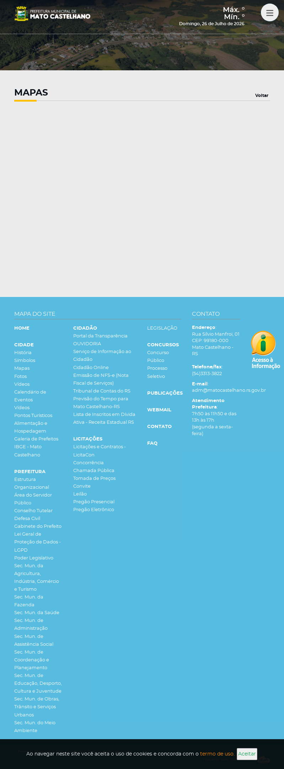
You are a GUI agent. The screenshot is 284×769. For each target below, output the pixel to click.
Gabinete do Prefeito (37, 526)
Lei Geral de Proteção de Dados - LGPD (37, 542)
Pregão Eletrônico (93, 510)
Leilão (80, 494)
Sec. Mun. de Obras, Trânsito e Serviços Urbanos (36, 707)
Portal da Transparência (100, 336)
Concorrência (88, 463)
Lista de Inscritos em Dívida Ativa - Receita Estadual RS (104, 418)
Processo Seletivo (157, 372)
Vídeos (22, 384)
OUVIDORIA (87, 344)
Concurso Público (158, 357)
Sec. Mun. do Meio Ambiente (34, 727)
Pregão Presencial (93, 502)
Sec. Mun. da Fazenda (28, 601)
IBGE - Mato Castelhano (28, 451)
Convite (82, 486)
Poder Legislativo (33, 558)
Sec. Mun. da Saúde (36, 613)
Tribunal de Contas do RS (101, 391)
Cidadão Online (91, 367)
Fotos (20, 376)
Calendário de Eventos (30, 396)
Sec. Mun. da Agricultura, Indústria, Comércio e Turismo (36, 578)
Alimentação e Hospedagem (30, 427)
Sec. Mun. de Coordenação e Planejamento (31, 660)
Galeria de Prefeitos (36, 439)
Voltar (261, 95)
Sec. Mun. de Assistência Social (33, 640)
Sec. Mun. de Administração (31, 624)
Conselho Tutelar (33, 511)
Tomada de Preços (94, 478)
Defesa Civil (27, 518)
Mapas (22, 368)
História (23, 353)
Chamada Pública (93, 471)
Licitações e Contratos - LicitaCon (99, 451)
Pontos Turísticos (33, 415)
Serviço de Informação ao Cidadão (102, 356)
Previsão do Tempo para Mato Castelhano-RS (100, 403)
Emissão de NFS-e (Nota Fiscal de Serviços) (101, 379)
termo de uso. (217, 754)
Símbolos (24, 360)
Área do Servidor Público (33, 499)
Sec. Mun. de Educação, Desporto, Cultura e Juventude (38, 683)
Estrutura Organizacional (31, 483)
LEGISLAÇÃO (162, 328)
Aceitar (247, 754)
